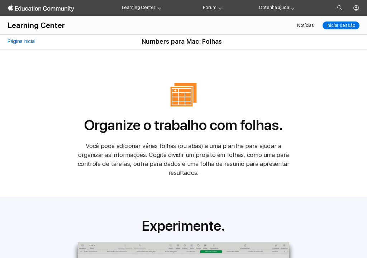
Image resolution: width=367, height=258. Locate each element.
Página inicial (21, 41)
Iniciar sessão (341, 25)
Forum (209, 7)
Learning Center (139, 7)
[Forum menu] (220, 7)
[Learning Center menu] (159, 7)
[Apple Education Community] (41, 8)
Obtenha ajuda (274, 7)
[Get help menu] (293, 7)
